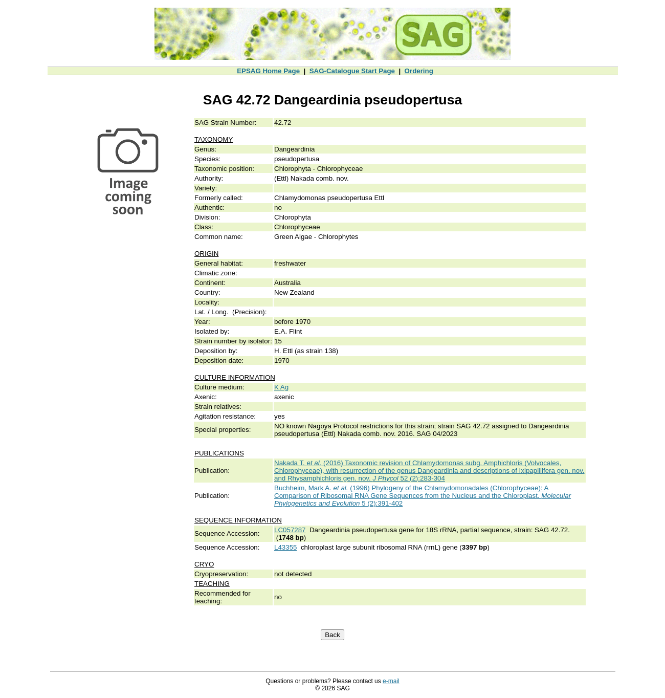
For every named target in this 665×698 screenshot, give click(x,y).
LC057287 (290, 530)
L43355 (285, 547)
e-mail (391, 681)
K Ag (281, 387)
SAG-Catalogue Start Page (352, 71)
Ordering (419, 71)
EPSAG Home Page (268, 71)
